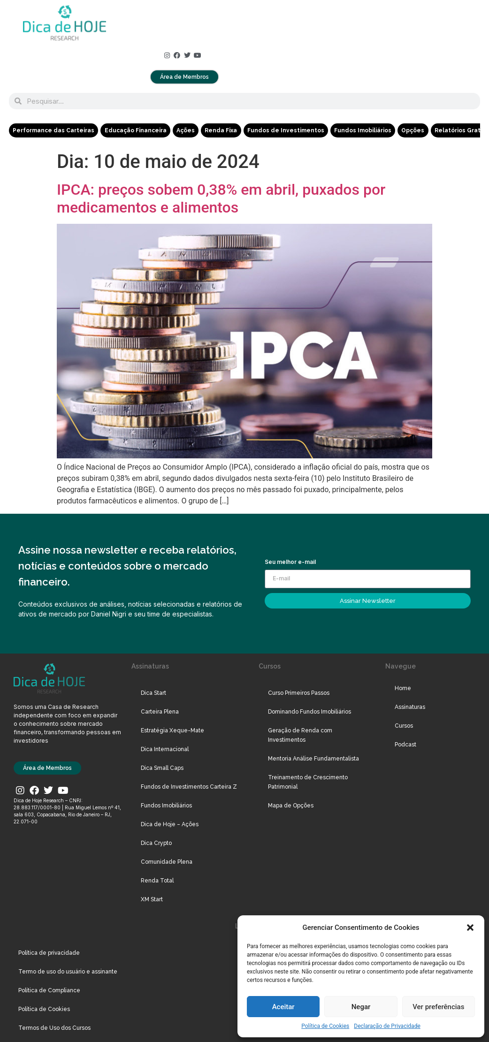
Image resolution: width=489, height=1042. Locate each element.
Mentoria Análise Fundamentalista (313, 758)
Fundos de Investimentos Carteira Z (189, 786)
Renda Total (157, 880)
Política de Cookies (325, 1026)
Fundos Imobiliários (361, 130)
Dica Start (153, 693)
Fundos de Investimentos (284, 130)
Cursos (404, 726)
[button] (470, 927)
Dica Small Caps (162, 768)
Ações (185, 130)
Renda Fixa (220, 130)
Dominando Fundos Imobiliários (309, 711)
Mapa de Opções (290, 805)
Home (403, 688)
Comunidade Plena (166, 862)
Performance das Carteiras (53, 130)
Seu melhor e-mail (290, 562)
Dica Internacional (165, 749)
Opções (411, 130)
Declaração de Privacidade (387, 1026)
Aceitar (283, 1007)
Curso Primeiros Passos (298, 693)
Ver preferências (438, 1007)
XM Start (152, 899)
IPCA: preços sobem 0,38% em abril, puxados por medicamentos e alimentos (221, 198)
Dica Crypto (156, 843)
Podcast (405, 744)
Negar (361, 1007)
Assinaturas (410, 707)
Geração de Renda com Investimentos (300, 735)
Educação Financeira (135, 130)
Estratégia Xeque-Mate (172, 730)
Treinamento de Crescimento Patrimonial (308, 782)
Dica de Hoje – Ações (170, 824)
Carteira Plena (160, 711)
